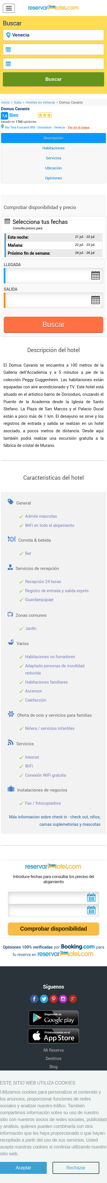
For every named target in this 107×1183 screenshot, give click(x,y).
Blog (53, 1067)
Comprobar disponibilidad (53, 928)
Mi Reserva (53, 1050)
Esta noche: (18, 237)
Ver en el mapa (78, 127)
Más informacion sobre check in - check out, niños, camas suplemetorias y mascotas (54, 821)
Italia (17, 102)
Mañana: (15, 245)
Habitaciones (54, 148)
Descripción (54, 138)
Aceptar (23, 1167)
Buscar (53, 79)
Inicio (5, 102)
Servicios (53, 158)
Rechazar (75, 1167)
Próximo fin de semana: (29, 253)
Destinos (54, 1059)
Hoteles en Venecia (40, 102)
